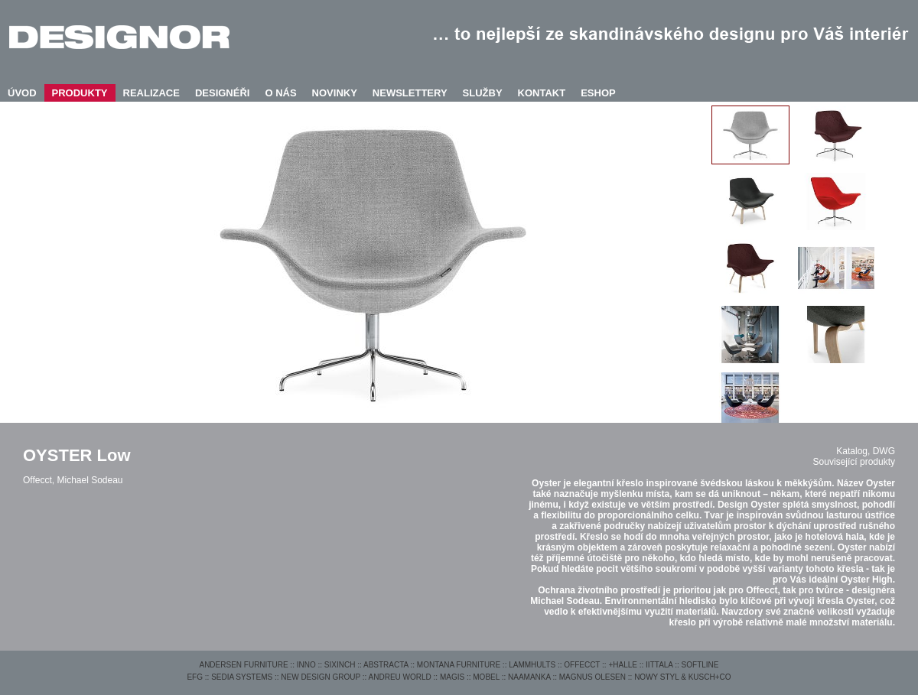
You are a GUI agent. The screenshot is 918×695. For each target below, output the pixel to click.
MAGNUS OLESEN (592, 677)
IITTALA (659, 665)
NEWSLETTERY (410, 93)
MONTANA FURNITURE (458, 665)
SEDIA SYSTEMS (241, 677)
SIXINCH (340, 665)
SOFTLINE (700, 665)
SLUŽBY (483, 93)
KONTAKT (542, 93)
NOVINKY (334, 93)
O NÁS (280, 93)
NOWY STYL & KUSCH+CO (682, 677)
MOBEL (486, 677)
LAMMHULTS (532, 665)
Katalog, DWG (865, 451)
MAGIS (452, 677)
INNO (306, 665)
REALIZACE (151, 93)
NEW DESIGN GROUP (320, 677)
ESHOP (598, 93)
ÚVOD (22, 93)
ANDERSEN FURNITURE (243, 665)
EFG (195, 677)
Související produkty (854, 461)
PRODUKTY (80, 93)
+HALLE (622, 665)
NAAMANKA (529, 677)
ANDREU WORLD (400, 677)
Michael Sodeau (89, 480)
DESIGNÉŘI (222, 93)
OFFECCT (582, 665)
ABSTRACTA (386, 665)
